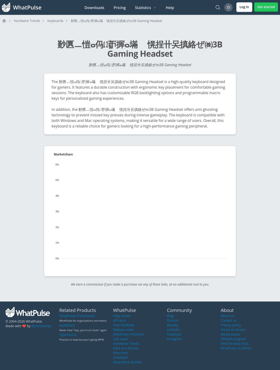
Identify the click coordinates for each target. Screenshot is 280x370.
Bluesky (172, 325)
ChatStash (120, 357)
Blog (170, 316)
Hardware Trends (27, 21)
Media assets (230, 334)
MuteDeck (67, 325)
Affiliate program (233, 339)
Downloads (94, 7)
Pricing (120, 7)
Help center (122, 316)
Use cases (120, 339)
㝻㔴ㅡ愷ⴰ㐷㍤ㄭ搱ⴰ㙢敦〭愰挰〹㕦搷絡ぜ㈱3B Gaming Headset (116, 21)
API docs (119, 320)
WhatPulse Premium (128, 334)
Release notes (123, 329)
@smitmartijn (41, 326)
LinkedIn (173, 329)
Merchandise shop (234, 343)
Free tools (120, 353)
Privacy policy (231, 325)
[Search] (218, 7)
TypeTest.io (67, 335)
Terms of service (233, 329)
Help (170, 7)
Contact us (229, 320)
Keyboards (55, 21)
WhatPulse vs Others (236, 348)
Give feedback (123, 325)
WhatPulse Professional (77, 316)
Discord (172, 320)
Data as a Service (126, 348)
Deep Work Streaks (127, 362)
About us (227, 316)
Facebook (174, 334)
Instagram (174, 339)
